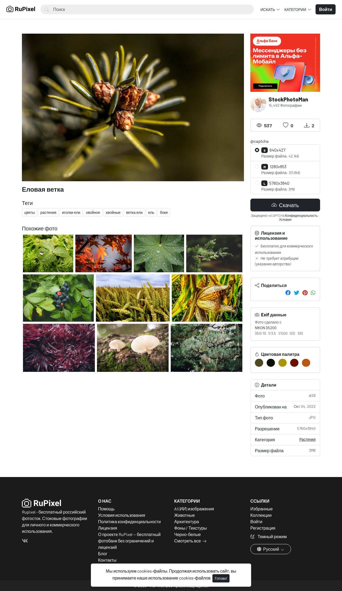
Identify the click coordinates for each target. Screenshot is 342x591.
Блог (102, 553)
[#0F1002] (271, 363)
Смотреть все (187, 540)
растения (48, 212)
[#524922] (259, 363)
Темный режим (268, 536)
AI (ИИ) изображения (194, 508)
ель (151, 212)
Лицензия (107, 527)
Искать (268, 9)
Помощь (106, 508)
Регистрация (262, 527)
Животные (184, 515)
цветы (29, 212)
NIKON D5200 (266, 327)
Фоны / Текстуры (190, 527)
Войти (256, 521)
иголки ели (71, 212)
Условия (285, 219)
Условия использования (121, 515)
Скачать (285, 205)
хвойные (113, 212)
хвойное (93, 212)
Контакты (107, 559)
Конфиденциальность (301, 215)
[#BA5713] (306, 363)
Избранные (261, 508)
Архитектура (186, 521)
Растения (307, 439)
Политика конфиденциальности (129, 521)
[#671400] (294, 363)
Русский (268, 548)
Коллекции (260, 515)
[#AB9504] (282, 363)
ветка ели (134, 212)
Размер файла (285, 450)
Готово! (221, 578)
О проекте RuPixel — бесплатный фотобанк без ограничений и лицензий (129, 541)
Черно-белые (187, 534)
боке (164, 212)
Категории (295, 9)
